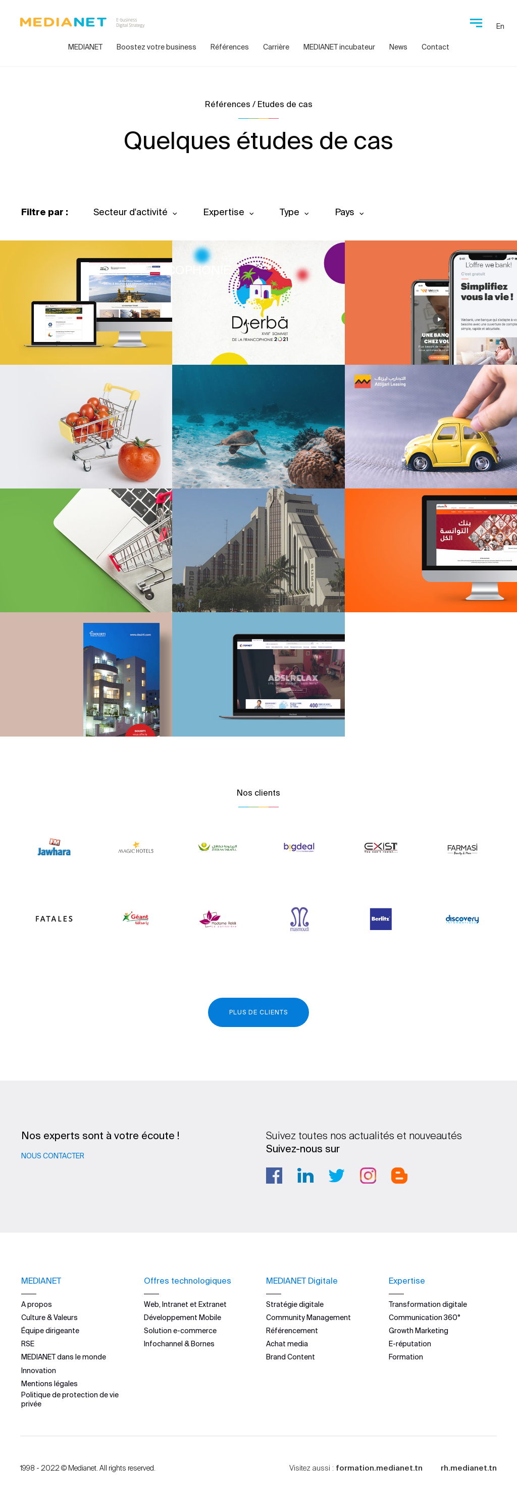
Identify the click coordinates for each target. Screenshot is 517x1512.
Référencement (292, 1331)
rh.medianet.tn (469, 1468)
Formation (406, 1357)
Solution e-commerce (180, 1331)
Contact (435, 47)
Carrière (276, 47)
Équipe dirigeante (50, 1331)
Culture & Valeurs (49, 1317)
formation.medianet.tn (379, 1468)
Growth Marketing (418, 1331)
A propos (36, 1304)
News (398, 47)
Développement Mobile (182, 1317)
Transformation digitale (428, 1304)
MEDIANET (85, 47)
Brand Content (290, 1357)
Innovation (38, 1371)
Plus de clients (258, 1012)
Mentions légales (49, 1384)
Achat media (287, 1344)
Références (230, 47)
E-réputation (410, 1344)
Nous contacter (52, 1156)
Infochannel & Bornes (179, 1344)
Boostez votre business (156, 47)
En (500, 26)
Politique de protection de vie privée (70, 1399)
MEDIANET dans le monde (63, 1357)
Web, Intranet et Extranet (185, 1304)
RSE (27, 1344)
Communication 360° (424, 1317)
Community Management (308, 1317)
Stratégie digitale (295, 1304)
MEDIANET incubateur (339, 47)
